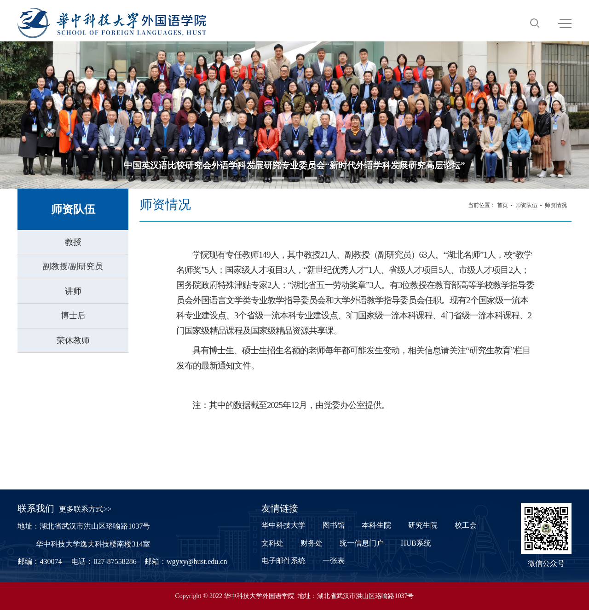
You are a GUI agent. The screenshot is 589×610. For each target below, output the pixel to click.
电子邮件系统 (283, 560)
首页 (502, 205)
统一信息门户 (362, 543)
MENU (565, 23)
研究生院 (423, 525)
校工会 (466, 525)
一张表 (334, 560)
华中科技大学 (283, 525)
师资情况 (556, 205)
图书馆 (334, 525)
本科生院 (376, 525)
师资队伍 (526, 205)
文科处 (272, 543)
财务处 (311, 543)
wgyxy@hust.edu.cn (197, 561)
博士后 (73, 315)
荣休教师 (73, 340)
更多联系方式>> (85, 509)
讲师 (73, 291)
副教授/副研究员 (73, 266)
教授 (73, 242)
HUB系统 (416, 543)
